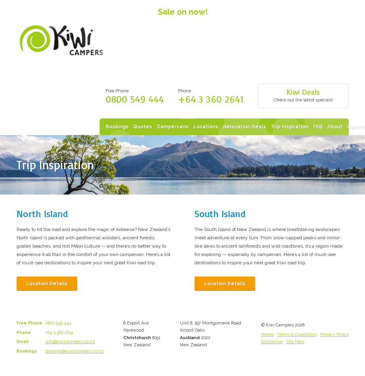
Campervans (173, 127)
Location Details (47, 283)
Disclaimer (272, 341)
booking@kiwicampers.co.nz (74, 351)
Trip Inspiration (289, 127)
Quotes (142, 127)
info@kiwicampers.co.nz (70, 341)
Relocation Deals (244, 127)
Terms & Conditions (297, 334)
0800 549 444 (135, 99)
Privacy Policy (334, 334)
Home (267, 334)
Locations (205, 127)
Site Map (295, 341)
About (334, 127)
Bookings (117, 127)
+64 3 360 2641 (211, 99)
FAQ (318, 127)
